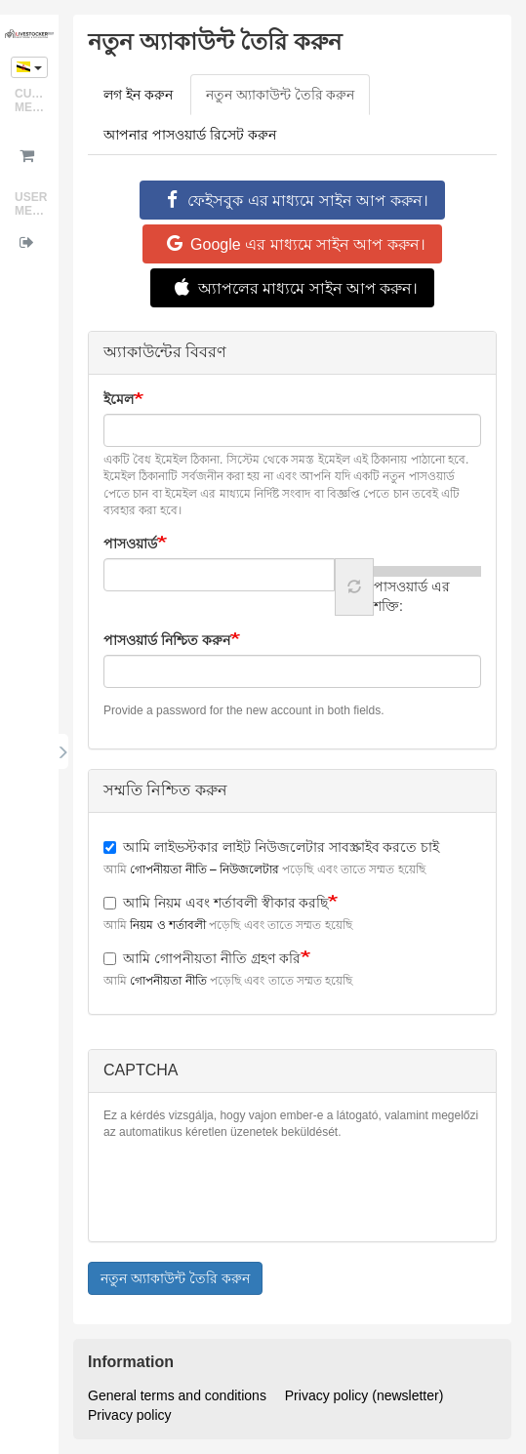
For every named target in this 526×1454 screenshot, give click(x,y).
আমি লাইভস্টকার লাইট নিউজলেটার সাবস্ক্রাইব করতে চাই (271, 847)
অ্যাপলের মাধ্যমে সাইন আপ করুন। (293, 287)
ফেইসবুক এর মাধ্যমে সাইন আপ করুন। (291, 200)
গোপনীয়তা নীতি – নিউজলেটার (204, 869)
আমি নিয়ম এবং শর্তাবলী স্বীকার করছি (215, 902)
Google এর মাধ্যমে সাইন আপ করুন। (292, 244)
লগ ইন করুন (138, 94)
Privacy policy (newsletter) (364, 1395)
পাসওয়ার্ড (130, 543)
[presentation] (251, 1189)
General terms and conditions (177, 1395)
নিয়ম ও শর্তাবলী (168, 925)
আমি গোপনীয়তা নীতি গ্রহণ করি (202, 958)
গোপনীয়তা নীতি (168, 981)
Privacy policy (130, 1415)
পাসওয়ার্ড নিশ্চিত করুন (166, 640)
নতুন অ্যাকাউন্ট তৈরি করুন (288, 100)
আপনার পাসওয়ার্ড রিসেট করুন (189, 134)
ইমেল (118, 399)
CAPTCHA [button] (140, 1070)
